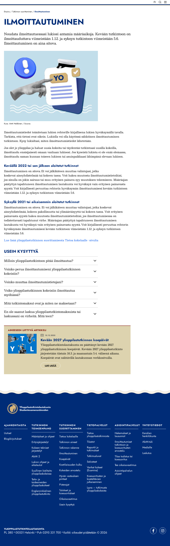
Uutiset (7, 433)
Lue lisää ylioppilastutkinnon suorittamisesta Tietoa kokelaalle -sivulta (51, 240)
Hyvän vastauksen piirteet (69, 478)
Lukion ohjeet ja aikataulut (40, 464)
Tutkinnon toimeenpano (41, 427)
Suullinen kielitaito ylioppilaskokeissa (42, 472)
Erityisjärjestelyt (40, 442)
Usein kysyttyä (66, 504)
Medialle (147, 447)
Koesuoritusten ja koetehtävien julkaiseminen (96, 479)
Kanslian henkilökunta (149, 435)
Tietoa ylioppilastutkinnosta (98, 435)
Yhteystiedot (152, 425)
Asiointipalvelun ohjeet (123, 472)
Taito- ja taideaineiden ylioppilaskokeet (40, 482)
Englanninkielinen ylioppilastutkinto (41, 492)
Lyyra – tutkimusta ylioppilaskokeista (97, 489)
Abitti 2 (36, 456)
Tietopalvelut (97, 425)
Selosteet (92, 461)
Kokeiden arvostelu (69, 470)
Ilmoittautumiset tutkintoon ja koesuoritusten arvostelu (123, 446)
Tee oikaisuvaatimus (125, 465)
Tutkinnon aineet (68, 442)
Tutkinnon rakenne (69, 447)
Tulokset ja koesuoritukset (67, 492)
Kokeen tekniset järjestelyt (40, 449)
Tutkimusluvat (94, 456)
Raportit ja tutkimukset (93, 449)
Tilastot (91, 441)
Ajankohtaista (15, 425)
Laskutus (146, 453)
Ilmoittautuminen (68, 453)
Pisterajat (64, 484)
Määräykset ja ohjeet (43, 436)
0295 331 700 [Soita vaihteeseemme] (52, 532)
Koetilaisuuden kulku (70, 464)
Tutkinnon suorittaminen (22, 11)
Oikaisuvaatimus (68, 498)
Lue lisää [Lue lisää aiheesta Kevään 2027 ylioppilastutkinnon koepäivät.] (50, 365)
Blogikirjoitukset (12, 438)
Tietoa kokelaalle (68, 436)
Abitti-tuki (147, 441)
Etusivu (7, 11)
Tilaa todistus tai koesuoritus (124, 458)
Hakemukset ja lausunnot (123, 435)
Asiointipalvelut (127, 425)
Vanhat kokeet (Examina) (94, 469)
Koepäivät (64, 459)
